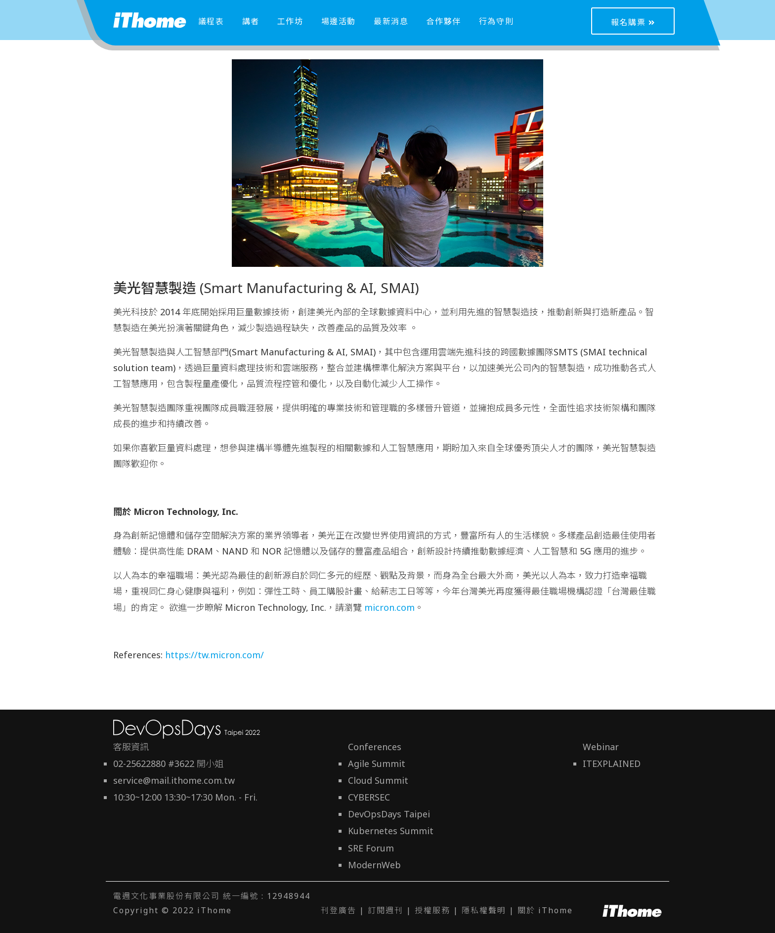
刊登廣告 (338, 910)
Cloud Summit (378, 780)
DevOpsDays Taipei (389, 814)
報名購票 (633, 22)
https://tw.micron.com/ (215, 655)
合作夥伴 (443, 21)
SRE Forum (371, 848)
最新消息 (391, 21)
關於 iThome (545, 910)
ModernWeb (374, 865)
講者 (250, 21)
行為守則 (496, 21)
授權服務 (432, 910)
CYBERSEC (369, 797)
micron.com (389, 607)
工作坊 (290, 21)
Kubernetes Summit (390, 831)
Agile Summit (376, 763)
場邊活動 (338, 21)
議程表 (211, 21)
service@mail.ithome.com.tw (174, 780)
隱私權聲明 (484, 910)
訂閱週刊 (385, 910)
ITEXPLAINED (612, 763)
